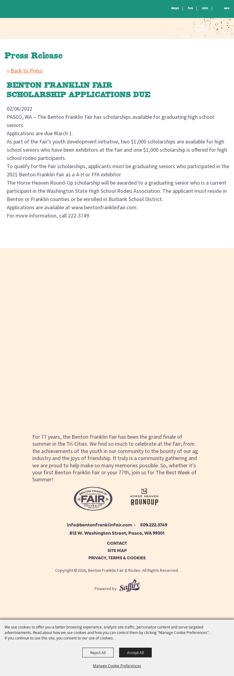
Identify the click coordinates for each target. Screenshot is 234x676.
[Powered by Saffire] (129, 589)
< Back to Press (24, 71)
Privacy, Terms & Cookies (117, 558)
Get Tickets (200, 28)
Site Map (117, 551)
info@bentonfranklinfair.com (99, 525)
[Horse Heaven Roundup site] (144, 498)
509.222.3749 (153, 525)
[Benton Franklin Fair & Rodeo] (32, 29)
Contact (117, 543)
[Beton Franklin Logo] (92, 500)
